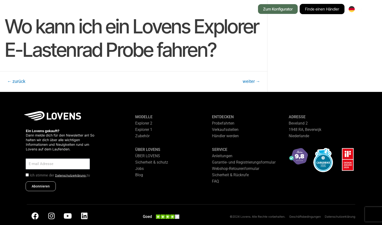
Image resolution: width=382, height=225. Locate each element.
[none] (352, 9)
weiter (251, 81)
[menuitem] (352, 9)
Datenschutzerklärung (70, 175)
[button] (94, 9)
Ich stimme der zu (60, 175)
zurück (16, 81)
